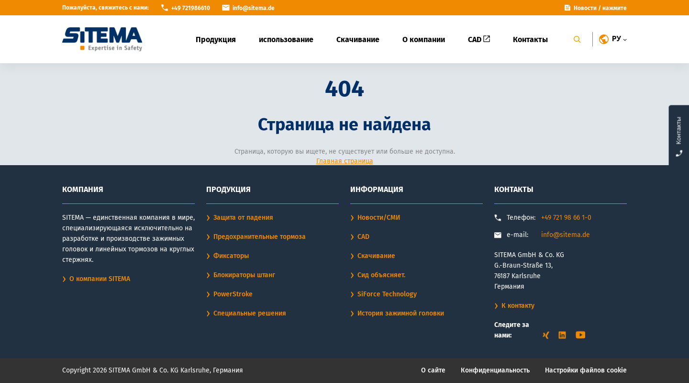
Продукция (216, 39)
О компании (423, 39)
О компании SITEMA (99, 279)
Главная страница (344, 161)
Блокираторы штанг (244, 275)
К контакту (517, 306)
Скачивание (357, 39)
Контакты (530, 39)
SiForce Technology (387, 294)
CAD (479, 39)
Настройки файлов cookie (586, 370)
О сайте (433, 370)
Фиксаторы (231, 256)
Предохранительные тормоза (259, 237)
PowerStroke (233, 294)
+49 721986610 (190, 8)
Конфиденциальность (495, 370)
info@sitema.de (565, 235)
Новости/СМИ (378, 218)
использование (286, 39)
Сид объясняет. (381, 275)
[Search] (577, 39)
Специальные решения (249, 313)
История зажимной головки (400, 313)
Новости (585, 8)
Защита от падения (243, 218)
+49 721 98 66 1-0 (566, 218)
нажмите (614, 8)
